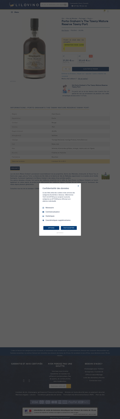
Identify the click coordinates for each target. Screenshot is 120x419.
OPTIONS (51, 228)
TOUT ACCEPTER (68, 228)
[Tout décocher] (78, 186)
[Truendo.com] (60, 233)
